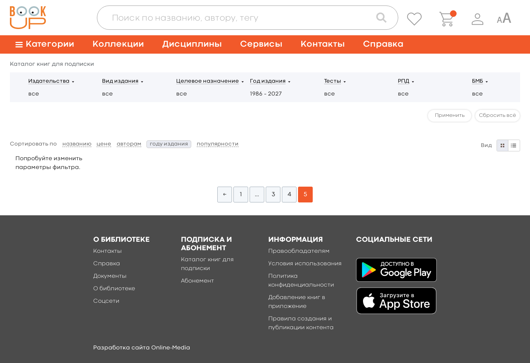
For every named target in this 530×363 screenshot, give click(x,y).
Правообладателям (299, 251)
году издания (169, 144)
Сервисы (261, 44)
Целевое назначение (207, 81)
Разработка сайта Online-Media (141, 348)
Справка (383, 44)
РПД (403, 81)
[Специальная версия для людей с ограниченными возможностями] (504, 19)
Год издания (268, 81)
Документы (110, 276)
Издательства (48, 81)
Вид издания (120, 81)
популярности (218, 144)
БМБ (477, 81)
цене (104, 144)
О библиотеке (114, 288)
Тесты (332, 81)
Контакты (323, 44)
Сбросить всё (497, 115)
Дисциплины (192, 44)
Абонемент (197, 281)
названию (76, 144)
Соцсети (106, 301)
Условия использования (305, 263)
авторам (129, 144)
